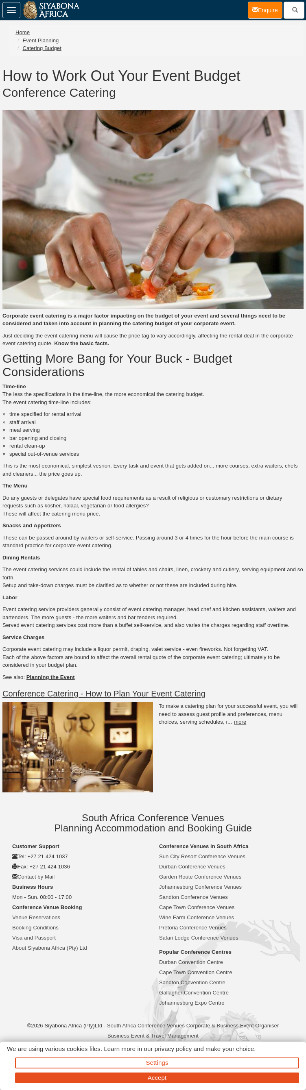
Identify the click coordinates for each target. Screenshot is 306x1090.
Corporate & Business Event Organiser (232, 1026)
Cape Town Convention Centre (195, 972)
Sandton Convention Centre (192, 982)
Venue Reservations (36, 917)
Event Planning (40, 40)
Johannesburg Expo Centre (192, 1003)
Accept (157, 1077)
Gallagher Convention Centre (194, 993)
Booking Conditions (35, 928)
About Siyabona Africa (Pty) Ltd (49, 948)
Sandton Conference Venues (193, 897)
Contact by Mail (36, 877)
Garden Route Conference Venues (200, 877)
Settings (157, 1062)
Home (22, 32)
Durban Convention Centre (191, 962)
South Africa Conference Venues (146, 1026)
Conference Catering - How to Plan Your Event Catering (103, 693)
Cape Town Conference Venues (196, 907)
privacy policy (173, 1048)
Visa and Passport (34, 938)
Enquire (267, 9)
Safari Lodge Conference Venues (198, 938)
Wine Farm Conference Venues (196, 917)
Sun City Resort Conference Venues (202, 856)
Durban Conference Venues (192, 867)
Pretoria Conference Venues (193, 928)
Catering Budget (41, 48)
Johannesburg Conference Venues (200, 887)
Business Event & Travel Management (153, 1036)
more (240, 722)
